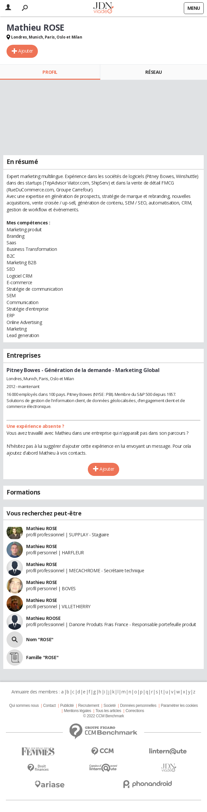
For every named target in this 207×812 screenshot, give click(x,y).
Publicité (67, 705)
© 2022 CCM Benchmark (103, 716)
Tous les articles (108, 710)
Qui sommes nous (24, 705)
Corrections (134, 710)
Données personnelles (138, 705)
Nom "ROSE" (40, 639)
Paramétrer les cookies (179, 705)
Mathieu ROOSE (43, 618)
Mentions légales (77, 710)
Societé (110, 705)
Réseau (153, 72)
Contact (49, 705)
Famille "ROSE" (42, 657)
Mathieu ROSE (41, 528)
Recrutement (88, 705)
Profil (49, 72)
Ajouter (25, 51)
